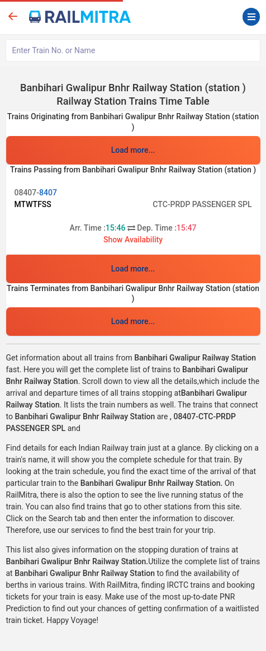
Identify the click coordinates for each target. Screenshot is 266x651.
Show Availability (133, 239)
